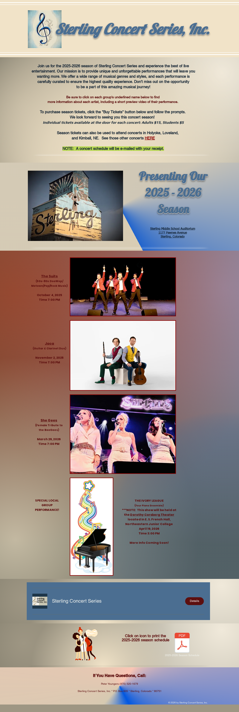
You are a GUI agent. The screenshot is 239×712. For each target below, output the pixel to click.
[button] (77, 601)
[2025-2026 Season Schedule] (182, 645)
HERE (150, 138)
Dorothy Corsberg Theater (152, 515)
